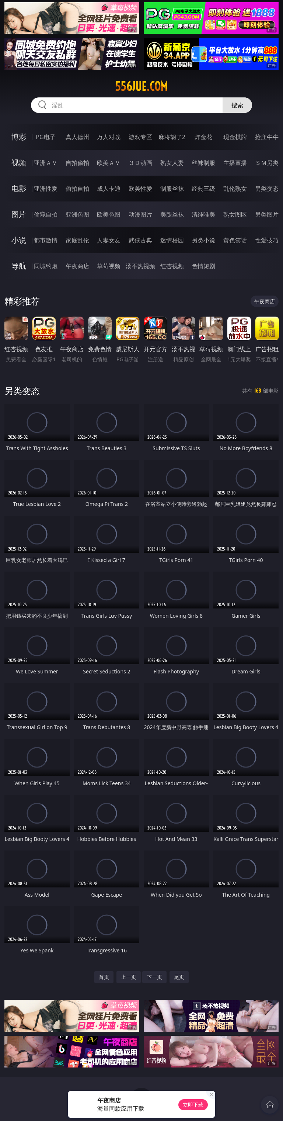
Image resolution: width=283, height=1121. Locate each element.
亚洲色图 (77, 214)
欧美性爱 (140, 188)
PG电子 (45, 137)
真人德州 (77, 137)
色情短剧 (203, 266)
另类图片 (267, 214)
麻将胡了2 (171, 137)
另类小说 (203, 240)
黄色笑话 (235, 240)
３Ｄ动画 (140, 163)
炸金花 (203, 137)
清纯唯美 (203, 214)
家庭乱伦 (77, 240)
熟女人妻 (172, 163)
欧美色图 (108, 214)
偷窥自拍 (45, 214)
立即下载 (193, 1104)
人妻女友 (108, 240)
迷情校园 (172, 240)
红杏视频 (172, 266)
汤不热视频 (140, 266)
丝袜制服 (203, 163)
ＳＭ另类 (267, 163)
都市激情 (45, 240)
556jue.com (141, 86)
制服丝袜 (172, 188)
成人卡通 (108, 188)
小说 (18, 240)
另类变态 (267, 188)
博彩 (18, 137)
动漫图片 (140, 214)
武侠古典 (140, 240)
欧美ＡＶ (108, 163)
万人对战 (108, 137)
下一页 (154, 976)
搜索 (237, 105)
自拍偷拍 (77, 163)
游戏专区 (140, 137)
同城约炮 (45, 266)
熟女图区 (235, 214)
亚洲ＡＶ (45, 163)
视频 (18, 163)
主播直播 (235, 163)
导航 (18, 266)
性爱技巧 (267, 240)
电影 (18, 188)
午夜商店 (77, 266)
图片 (18, 214)
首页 (104, 976)
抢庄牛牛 (267, 137)
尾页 (179, 976)
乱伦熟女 (235, 188)
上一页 (128, 976)
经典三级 (203, 188)
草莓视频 (108, 266)
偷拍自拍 (77, 188)
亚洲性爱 (45, 188)
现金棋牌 (235, 137)
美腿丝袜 (172, 214)
